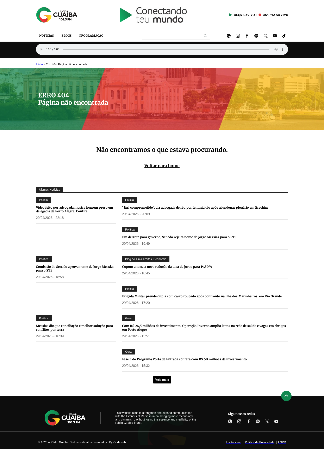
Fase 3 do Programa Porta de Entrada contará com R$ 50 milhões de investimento (184, 359)
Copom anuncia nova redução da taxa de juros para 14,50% (167, 267)
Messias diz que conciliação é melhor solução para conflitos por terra (74, 328)
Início (39, 64)
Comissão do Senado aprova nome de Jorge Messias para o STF (75, 268)
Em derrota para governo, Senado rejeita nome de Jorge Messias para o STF (179, 237)
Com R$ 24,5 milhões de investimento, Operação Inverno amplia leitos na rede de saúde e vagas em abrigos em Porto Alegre (204, 328)
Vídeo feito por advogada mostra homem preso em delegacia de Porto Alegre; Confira (74, 209)
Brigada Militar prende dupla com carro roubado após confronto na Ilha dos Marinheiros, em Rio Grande (202, 296)
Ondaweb (119, 442)
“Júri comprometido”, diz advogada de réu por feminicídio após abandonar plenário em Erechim (195, 207)
